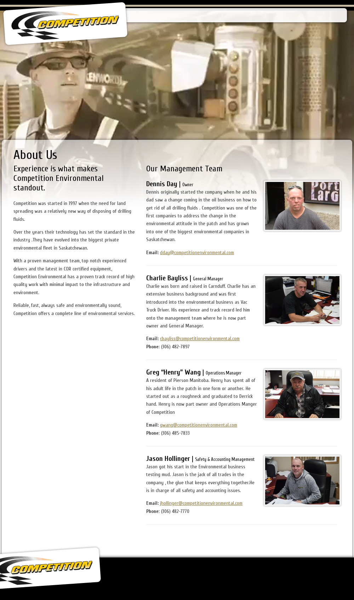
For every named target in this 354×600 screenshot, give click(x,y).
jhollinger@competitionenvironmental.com (201, 503)
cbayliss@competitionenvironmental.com (200, 339)
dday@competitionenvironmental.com (197, 253)
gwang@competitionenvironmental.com (198, 425)
